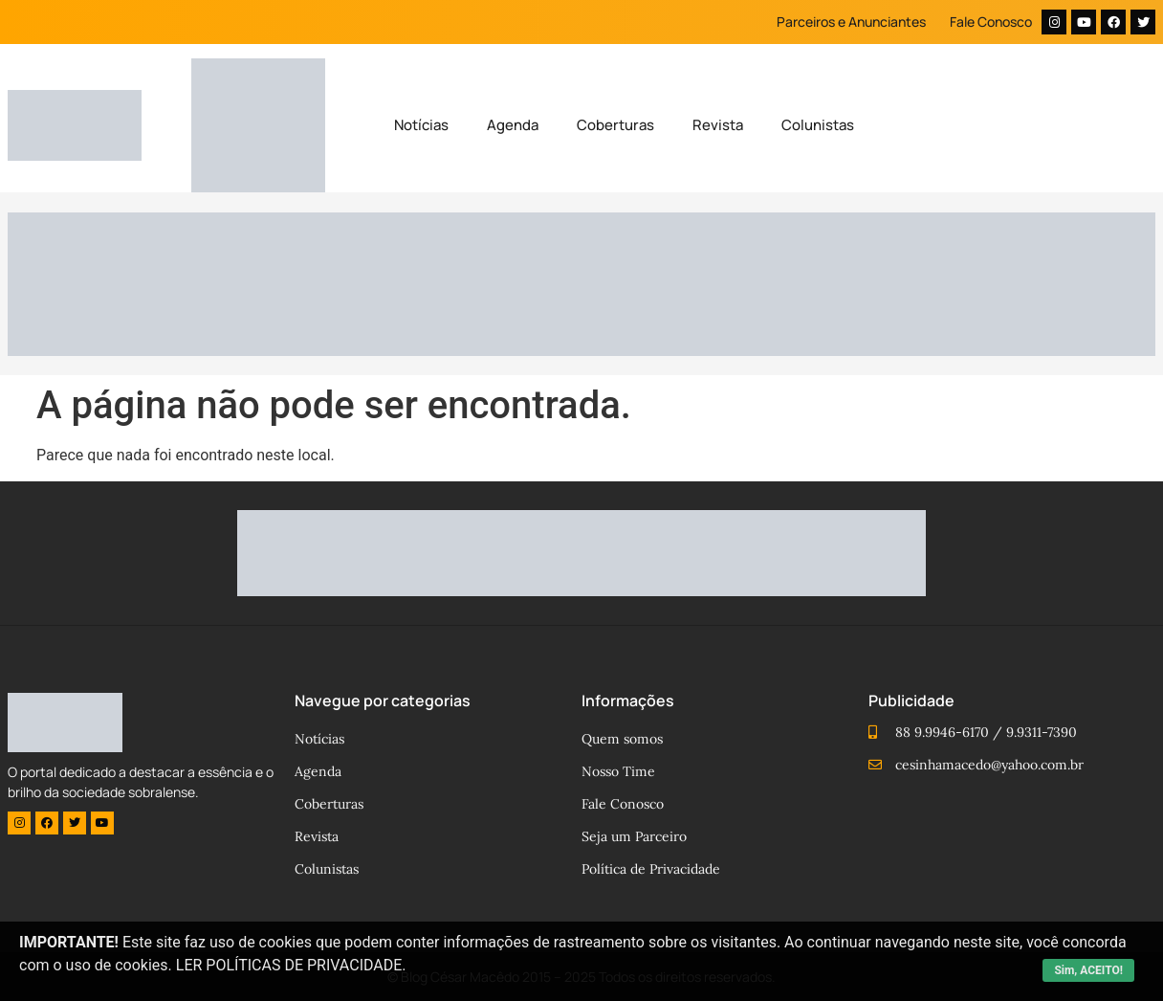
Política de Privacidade (651, 869)
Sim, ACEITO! (1088, 970)
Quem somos (622, 738)
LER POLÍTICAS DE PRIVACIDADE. (291, 965)
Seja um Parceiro (634, 836)
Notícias (421, 125)
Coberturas (615, 125)
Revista (717, 125)
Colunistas (817, 125)
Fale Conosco (991, 21)
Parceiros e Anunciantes (851, 21)
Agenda (512, 125)
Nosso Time (618, 771)
